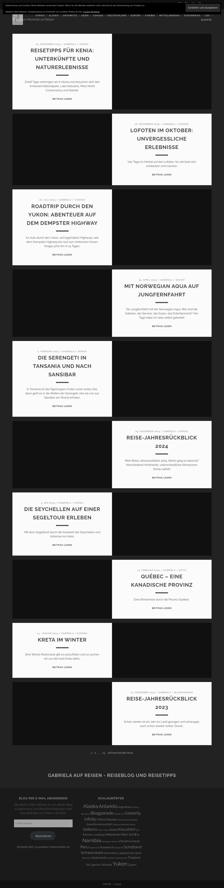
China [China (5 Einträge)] (101, 819)
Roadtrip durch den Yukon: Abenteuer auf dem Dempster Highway (62, 214)
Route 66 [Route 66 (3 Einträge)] (119, 848)
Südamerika (192, 15)
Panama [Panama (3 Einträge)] (114, 841)
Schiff (180, 280)
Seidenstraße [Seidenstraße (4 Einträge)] (99, 857)
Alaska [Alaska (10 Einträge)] (90, 806)
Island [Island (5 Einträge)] (113, 829)
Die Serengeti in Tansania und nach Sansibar (62, 366)
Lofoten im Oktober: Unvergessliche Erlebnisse (161, 138)
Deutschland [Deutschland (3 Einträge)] (123, 820)
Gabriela (70, 44)
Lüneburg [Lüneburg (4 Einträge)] (99, 834)
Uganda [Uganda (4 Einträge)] (95, 864)
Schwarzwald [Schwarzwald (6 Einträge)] (92, 853)
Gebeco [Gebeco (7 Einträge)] (90, 829)
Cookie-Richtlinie (91, 11)
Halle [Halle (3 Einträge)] (100, 830)
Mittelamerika (169, 15)
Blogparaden (183, 692)
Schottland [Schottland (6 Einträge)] (133, 847)
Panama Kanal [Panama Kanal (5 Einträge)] (129, 841)
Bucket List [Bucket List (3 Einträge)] (119, 814)
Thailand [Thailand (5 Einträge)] (134, 857)
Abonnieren (43, 836)
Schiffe (206, 20)
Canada (98, 15)
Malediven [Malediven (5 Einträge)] (113, 834)
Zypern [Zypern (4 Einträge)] (132, 864)
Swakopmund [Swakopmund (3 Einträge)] (121, 858)
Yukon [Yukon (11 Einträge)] (120, 864)
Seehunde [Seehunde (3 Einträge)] (86, 858)
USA (207, 15)
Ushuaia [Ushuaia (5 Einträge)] (106, 864)
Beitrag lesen (62, 99)
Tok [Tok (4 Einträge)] (88, 864)
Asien (85, 15)
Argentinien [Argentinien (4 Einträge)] (125, 806)
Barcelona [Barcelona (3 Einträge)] (85, 814)
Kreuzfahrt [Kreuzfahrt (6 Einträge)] (126, 829)
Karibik (150, 15)
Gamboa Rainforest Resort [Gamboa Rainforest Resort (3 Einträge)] (124, 824)
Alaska (54, 15)
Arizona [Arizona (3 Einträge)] (135, 807)
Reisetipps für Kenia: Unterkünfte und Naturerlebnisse (62, 58)
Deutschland (117, 15)
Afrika (40, 15)
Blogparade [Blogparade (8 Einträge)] (101, 813)
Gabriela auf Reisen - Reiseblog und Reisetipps (112, 775)
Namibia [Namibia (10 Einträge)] (91, 840)
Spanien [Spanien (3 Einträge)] (111, 858)
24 (104, 753)
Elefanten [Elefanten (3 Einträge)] (134, 820)
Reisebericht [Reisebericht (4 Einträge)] (107, 847)
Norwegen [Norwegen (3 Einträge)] (106, 841)
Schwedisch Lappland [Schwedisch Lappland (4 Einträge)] (116, 852)
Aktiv (182, 570)
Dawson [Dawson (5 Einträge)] (111, 819)
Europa (136, 15)
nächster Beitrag (120, 753)
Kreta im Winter (62, 640)
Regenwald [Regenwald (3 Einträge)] (94, 848)
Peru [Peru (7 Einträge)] (84, 847)
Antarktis (70, 15)
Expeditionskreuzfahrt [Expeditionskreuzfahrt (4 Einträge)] (99, 824)
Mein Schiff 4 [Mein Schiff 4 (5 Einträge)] (130, 834)
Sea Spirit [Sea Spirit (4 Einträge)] (135, 852)
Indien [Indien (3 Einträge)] (105, 830)
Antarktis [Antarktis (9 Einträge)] (108, 806)
